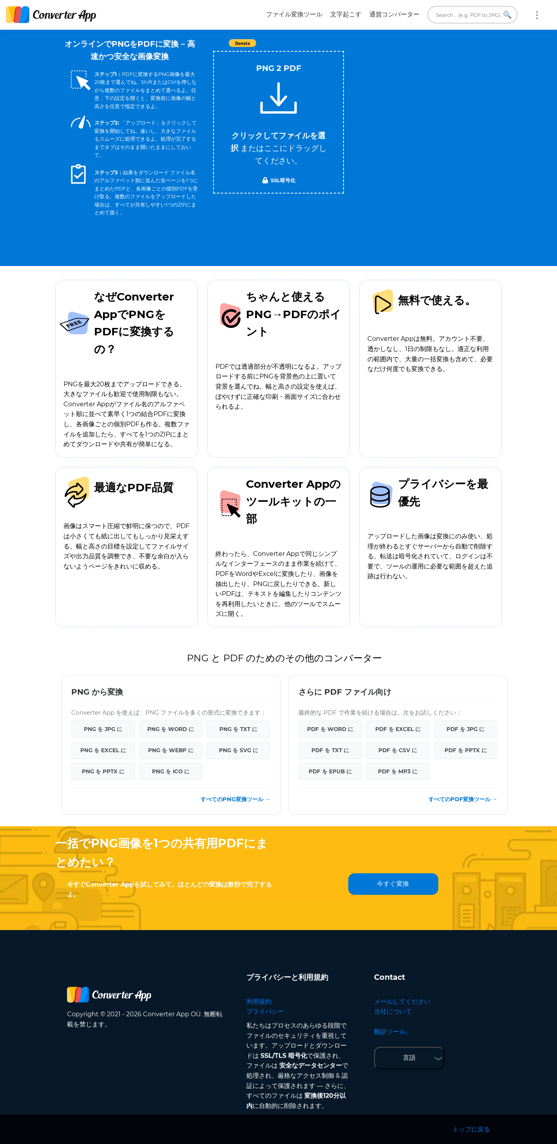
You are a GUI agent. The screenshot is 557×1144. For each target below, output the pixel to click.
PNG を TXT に (238, 729)
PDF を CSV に (397, 750)
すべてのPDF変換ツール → (463, 799)
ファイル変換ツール (294, 14)
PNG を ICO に (171, 771)
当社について (393, 1011)
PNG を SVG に (238, 750)
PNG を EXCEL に (103, 750)
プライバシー (265, 1011)
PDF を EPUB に (330, 771)
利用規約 (258, 1001)
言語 (409, 1057)
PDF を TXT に (330, 750)
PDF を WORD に (330, 729)
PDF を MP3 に (398, 771)
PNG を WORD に (170, 729)
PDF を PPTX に (466, 750)
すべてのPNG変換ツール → (235, 799)
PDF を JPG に (466, 729)
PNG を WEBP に (171, 750)
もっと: (537, 15)
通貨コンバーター (394, 14)
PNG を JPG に (103, 729)
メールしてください (402, 1001)
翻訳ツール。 (393, 1031)
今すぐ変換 (393, 883)
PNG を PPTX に (103, 771)
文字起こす (346, 14)
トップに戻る (471, 1129)
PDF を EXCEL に (398, 729)
